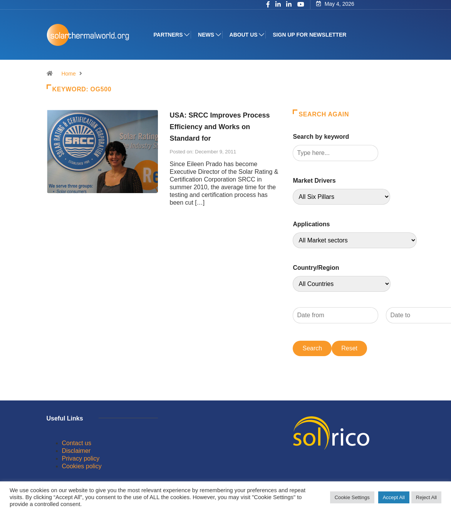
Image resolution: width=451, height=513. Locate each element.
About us (244, 35)
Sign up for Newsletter (309, 35)
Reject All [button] (426, 497)
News (206, 35)
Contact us (76, 443)
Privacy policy (81, 458)
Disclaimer (76, 450)
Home (68, 74)
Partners (168, 35)
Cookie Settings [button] (352, 497)
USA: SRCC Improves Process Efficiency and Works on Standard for (219, 126)
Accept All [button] (394, 497)
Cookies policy (82, 466)
